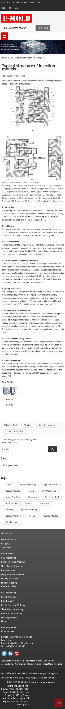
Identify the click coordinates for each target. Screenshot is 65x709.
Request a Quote (10, 692)
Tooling (27, 425)
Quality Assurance (10, 578)
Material (8, 485)
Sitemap (25, 692)
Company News (11, 465)
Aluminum (32, 497)
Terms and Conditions (17, 686)
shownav (4, 36)
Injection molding (29, 510)
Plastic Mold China (34, 661)
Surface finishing (12, 497)
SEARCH (43, 28)
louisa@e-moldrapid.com (20, 643)
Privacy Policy (7, 689)
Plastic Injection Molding (13, 562)
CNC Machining (12, 522)
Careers (5, 544)
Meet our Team (8, 539)
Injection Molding (47, 425)
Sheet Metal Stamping (12, 566)
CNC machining (49, 491)
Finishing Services (9, 618)
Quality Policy (22, 689)
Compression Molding (11, 613)
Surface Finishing (9, 583)
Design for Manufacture (12, 574)
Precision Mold (52, 497)
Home (3, 58)
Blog (10, 58)
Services (6, 547)
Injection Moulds (12, 491)
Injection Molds (51, 485)
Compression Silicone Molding (28, 664)
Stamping (9, 510)
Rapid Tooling (11, 503)
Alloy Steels (11, 443)
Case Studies (8, 586)
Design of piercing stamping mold (22, 440)
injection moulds (15, 431)
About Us (6, 533)
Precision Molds (8, 570)
